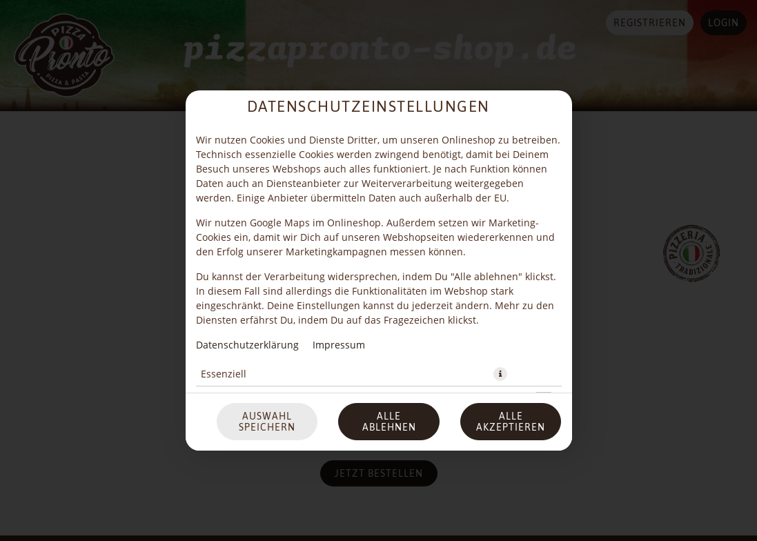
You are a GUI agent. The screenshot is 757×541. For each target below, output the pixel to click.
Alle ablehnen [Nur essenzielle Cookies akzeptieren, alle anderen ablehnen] (389, 358)
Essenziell (223, 310)
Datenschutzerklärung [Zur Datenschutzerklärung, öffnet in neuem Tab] (247, 281)
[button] (500, 310)
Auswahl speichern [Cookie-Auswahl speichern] (267, 358)
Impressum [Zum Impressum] (339, 281)
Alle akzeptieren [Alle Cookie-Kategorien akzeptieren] (510, 358)
